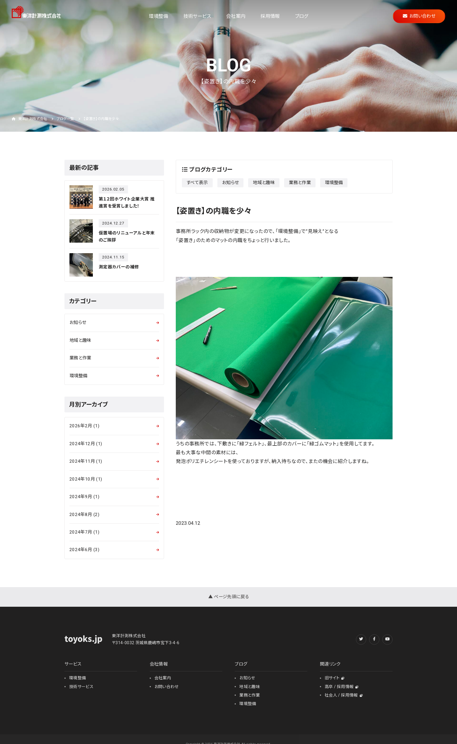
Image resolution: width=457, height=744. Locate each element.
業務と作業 (300, 182)
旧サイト (335, 678)
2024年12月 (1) (85, 443)
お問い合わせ (419, 16)
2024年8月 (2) (84, 514)
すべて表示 (197, 182)
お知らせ (230, 182)
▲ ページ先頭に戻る (228, 596)
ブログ (301, 16)
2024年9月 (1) (84, 496)
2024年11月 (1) (85, 461)
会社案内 (235, 16)
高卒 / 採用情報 (342, 686)
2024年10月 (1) (85, 479)
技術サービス (197, 16)
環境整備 (158, 16)
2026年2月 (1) (84, 425)
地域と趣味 (264, 182)
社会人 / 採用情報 (344, 695)
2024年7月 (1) (84, 532)
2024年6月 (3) (84, 549)
